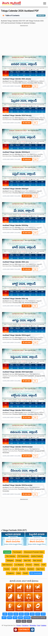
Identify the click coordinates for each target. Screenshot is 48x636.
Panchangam (17, 552)
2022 (21, 614)
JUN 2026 (26, 269)
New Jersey (37, 560)
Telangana (10, 560)
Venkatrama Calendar (38, 617)
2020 (32, 614)
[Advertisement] (24, 39)
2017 (4, 617)
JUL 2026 (26, 306)
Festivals (7, 552)
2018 (43, 614)
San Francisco (7, 565)
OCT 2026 (26, 417)
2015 (15, 617)
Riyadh (25, 573)
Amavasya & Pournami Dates (34, 552)
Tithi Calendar (10, 556)
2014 (20, 617)
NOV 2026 (27, 456)
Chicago (18, 560)
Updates (43, 625)
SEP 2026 (26, 381)
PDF (35, 86)
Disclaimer (25, 625)
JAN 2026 (26, 86)
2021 (26, 614)
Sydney (22, 569)
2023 (15, 614)
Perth (43, 565)
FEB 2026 (26, 122)
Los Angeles (19, 565)
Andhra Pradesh (36, 556)
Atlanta (36, 565)
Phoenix (29, 565)
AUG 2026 (27, 342)
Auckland (31, 569)
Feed (38, 625)
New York (27, 560)
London (14, 569)
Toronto (6, 569)
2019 (37, 614)
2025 (4, 614)
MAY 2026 (27, 232)
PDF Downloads (23, 556)
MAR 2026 (27, 159)
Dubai (18, 573)
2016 (9, 617)
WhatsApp (33, 625)
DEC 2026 (26, 494)
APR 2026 (26, 196)
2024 (10, 614)
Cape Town (40, 569)
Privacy (19, 625)
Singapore (10, 573)
